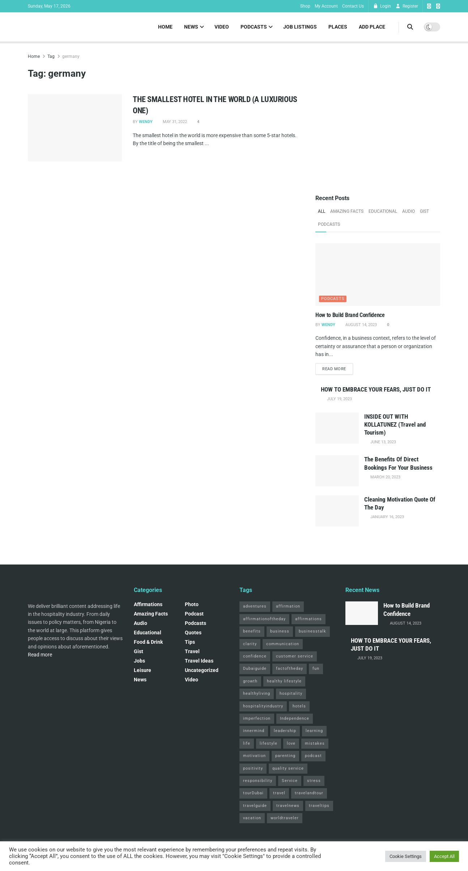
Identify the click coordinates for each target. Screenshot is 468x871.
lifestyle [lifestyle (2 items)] (268, 743)
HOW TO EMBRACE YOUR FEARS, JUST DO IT (376, 390)
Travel (192, 652)
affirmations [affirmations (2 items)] (308, 619)
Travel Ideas (199, 661)
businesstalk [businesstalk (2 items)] (312, 632)
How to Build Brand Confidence (350, 315)
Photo (192, 605)
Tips (190, 643)
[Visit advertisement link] (377, 114)
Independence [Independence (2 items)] (294, 719)
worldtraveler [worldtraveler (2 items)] (285, 818)
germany (71, 56)
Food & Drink (148, 643)
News (191, 27)
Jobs (139, 661)
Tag (51, 56)
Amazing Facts (346, 211)
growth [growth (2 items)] (250, 682)
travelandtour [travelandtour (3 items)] (309, 793)
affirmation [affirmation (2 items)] (288, 607)
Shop (305, 6)
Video (221, 27)
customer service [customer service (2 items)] (294, 657)
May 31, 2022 (174, 121)
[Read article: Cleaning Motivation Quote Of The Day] (337, 511)
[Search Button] (410, 27)
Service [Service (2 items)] (290, 781)
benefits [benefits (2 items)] (252, 632)
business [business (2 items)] (279, 632)
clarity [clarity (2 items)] (250, 644)
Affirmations (148, 605)
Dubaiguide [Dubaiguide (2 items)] (255, 669)
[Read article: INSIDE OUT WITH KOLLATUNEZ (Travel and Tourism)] (337, 428)
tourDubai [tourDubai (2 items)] (253, 793)
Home (165, 27)
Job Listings (300, 27)
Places (337, 27)
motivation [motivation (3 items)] (254, 756)
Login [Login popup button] (382, 6)
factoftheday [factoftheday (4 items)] (289, 669)
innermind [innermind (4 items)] (253, 731)
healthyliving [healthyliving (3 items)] (256, 694)
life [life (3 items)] (246, 743)
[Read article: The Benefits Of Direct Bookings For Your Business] (337, 471)
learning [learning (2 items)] (314, 731)
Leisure (142, 671)
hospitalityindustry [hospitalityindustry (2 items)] (263, 706)
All (321, 211)
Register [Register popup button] (406, 6)
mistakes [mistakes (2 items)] (315, 743)
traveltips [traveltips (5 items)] (319, 806)
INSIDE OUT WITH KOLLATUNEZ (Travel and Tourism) (395, 425)
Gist (424, 211)
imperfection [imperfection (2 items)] (257, 719)
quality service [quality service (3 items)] (288, 768)
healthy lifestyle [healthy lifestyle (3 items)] (284, 682)
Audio (408, 211)
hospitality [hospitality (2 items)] (291, 694)
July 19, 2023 (339, 399)
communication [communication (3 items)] (282, 644)
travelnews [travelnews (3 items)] (287, 806)
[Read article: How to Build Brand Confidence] (377, 274)
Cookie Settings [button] (406, 856)
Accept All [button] (444, 856)
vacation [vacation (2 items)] (252, 818)
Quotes (193, 633)
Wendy (146, 121)
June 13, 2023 (382, 442)
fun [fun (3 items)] (315, 669)
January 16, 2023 (386, 517)
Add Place (372, 27)
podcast (194, 614)
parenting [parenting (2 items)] (285, 756)
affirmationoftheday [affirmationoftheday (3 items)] (264, 619)
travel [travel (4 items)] (279, 793)
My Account (326, 6)
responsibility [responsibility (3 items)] (257, 781)
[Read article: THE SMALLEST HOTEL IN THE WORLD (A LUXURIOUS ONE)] (75, 127)
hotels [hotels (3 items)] (299, 706)
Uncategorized (201, 671)
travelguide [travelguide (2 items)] (255, 806)
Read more (337, 369)
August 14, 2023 (360, 324)
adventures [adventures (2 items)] (255, 607)
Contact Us (353, 6)
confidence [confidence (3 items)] (255, 657)
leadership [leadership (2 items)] (285, 731)
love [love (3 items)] (291, 743)
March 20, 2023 (384, 477)
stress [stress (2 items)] (314, 781)
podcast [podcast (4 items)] (313, 756)
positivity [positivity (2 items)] (253, 768)
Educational (383, 211)
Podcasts (254, 27)
